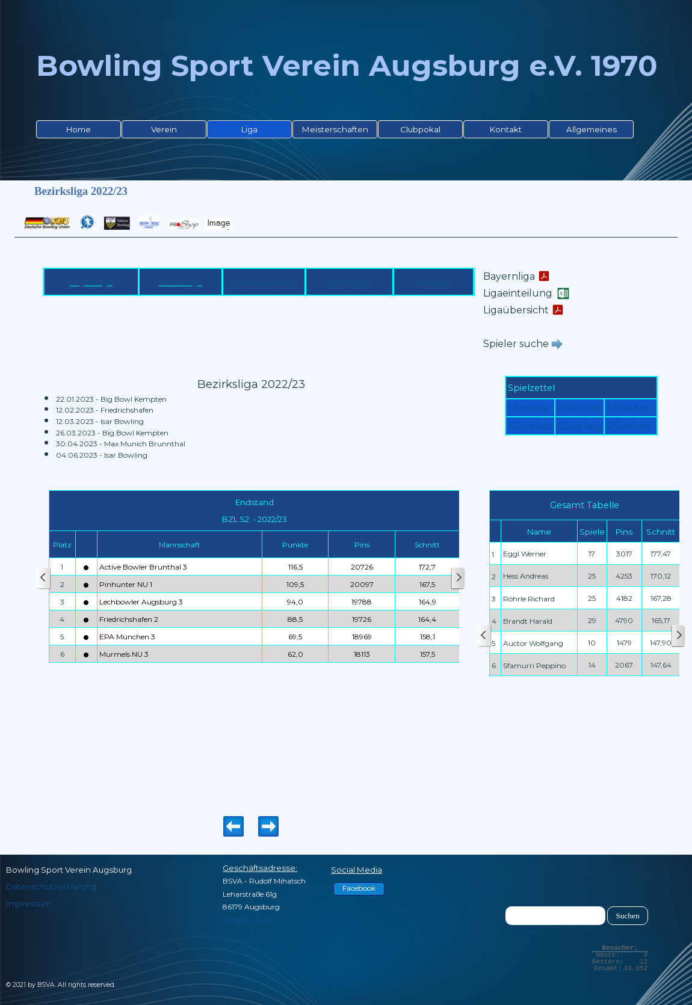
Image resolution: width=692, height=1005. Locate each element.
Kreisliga (433, 282)
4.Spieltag (530, 425)
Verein (164, 129)
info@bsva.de (246, 919)
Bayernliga (91, 282)
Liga (249, 129)
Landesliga (180, 282)
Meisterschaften (335, 129)
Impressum (28, 903)
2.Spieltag (578, 407)
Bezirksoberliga (263, 282)
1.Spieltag (528, 407)
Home (78, 129)
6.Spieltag (628, 425)
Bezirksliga (349, 282)
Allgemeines (591, 129)
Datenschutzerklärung (51, 886)
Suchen (627, 915)
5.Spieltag (579, 425)
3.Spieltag (628, 407)
